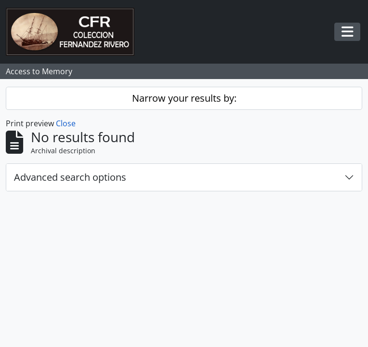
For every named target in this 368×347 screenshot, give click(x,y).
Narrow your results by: (184, 98)
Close (66, 123)
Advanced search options (70, 177)
